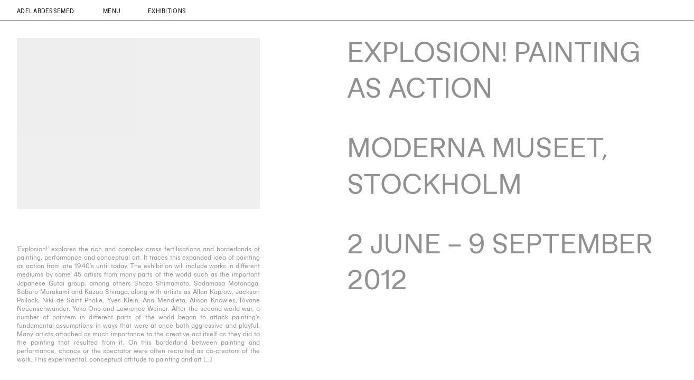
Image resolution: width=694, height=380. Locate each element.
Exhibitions (167, 10)
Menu (111, 10)
